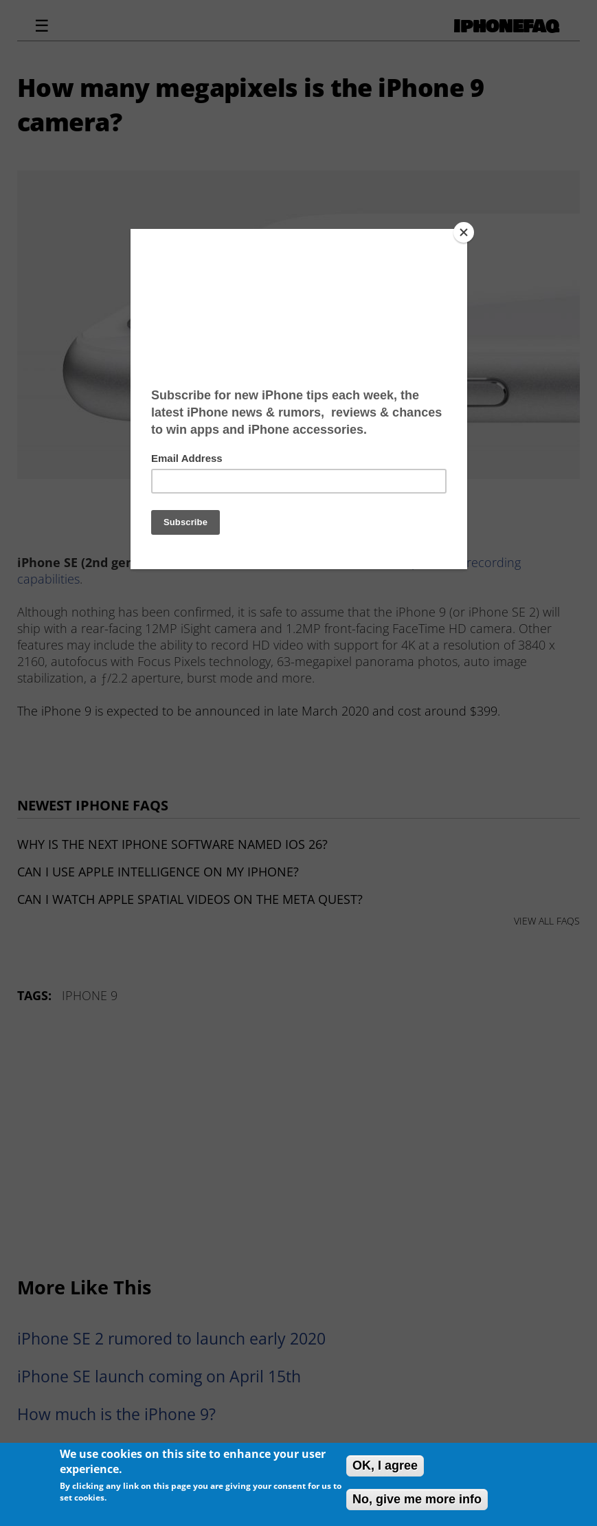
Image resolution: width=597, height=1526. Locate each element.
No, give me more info (417, 1499)
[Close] (463, 232)
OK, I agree (385, 1465)
